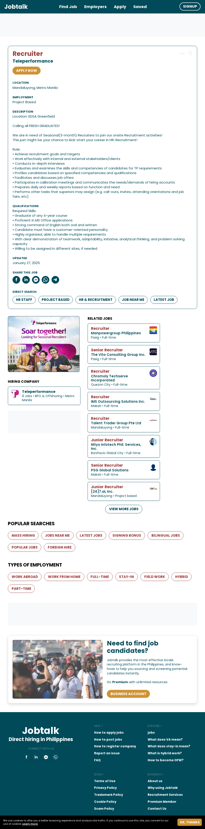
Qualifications (28, 194)
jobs (142, 719)
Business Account (129, 679)
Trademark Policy (99, 781)
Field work (156, 560)
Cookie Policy (95, 787)
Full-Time (101, 560)
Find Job (68, 6)
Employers (95, 6)
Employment (113, 85)
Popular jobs (26, 530)
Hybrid (19, 572)
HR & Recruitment (97, 287)
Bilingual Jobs (167, 518)
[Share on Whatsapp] (48, 268)
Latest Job (166, 287)
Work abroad (26, 560)
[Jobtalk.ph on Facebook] (22, 749)
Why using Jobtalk (154, 774)
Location (23, 85)
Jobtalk (16, 7)
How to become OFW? (156, 746)
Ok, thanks (190, 822)
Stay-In (128, 560)
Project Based (57, 287)
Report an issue (97, 740)
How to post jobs (98, 726)
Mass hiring (24, 518)
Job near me (135, 287)
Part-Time (45, 572)
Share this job (27, 261)
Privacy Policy (96, 774)
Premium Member (153, 787)
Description (25, 100)
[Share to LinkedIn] (28, 268)
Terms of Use (95, 767)
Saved (140, 6)
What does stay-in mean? (160, 733)
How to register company (105, 733)
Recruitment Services (156, 781)
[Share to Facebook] (18, 268)
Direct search (27, 280)
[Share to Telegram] (57, 268)
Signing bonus (128, 518)
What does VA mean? (156, 726)
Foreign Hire (61, 530)
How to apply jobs (99, 719)
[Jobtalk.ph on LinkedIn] (31, 749)
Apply (120, 6)
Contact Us (148, 794)
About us (146, 767)
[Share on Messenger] (38, 268)
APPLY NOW (28, 72)
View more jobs (151, 491)
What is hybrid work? (156, 740)
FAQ (88, 746)
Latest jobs (92, 518)
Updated (22, 246)
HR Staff (26, 287)
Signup (190, 6)
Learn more (30, 824)
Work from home (65, 560)
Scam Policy (94, 794)
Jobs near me (58, 518)
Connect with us (36, 740)
